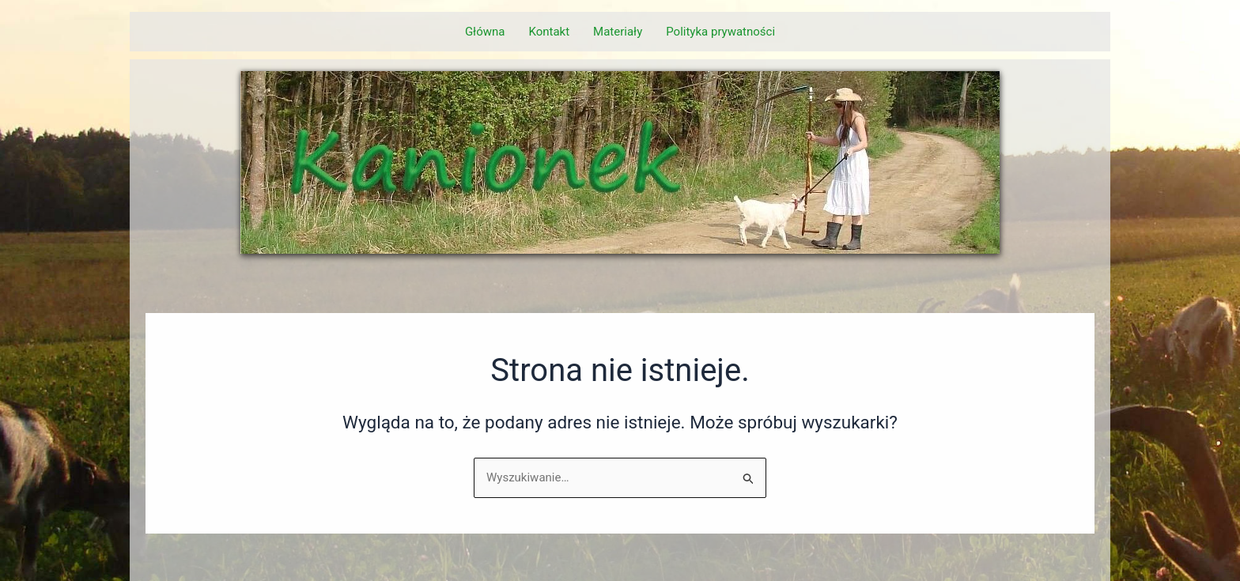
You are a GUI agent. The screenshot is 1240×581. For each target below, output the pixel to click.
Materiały (617, 32)
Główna (485, 32)
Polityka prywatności (720, 32)
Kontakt (548, 32)
